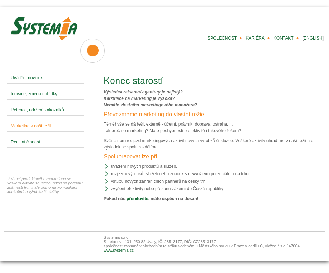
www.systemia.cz (119, 250)
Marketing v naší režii (31, 125)
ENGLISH (313, 38)
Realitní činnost (25, 142)
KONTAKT (284, 38)
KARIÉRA (255, 38)
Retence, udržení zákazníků (37, 109)
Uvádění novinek (27, 77)
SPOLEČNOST (222, 38)
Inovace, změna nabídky (34, 93)
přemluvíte (137, 198)
